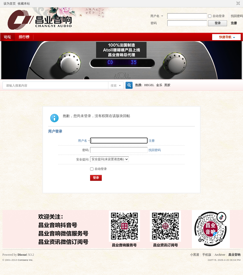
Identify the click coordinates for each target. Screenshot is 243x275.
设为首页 (10, 3)
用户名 (154, 16)
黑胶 (167, 85)
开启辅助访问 (233, 3)
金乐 (159, 85)
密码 (154, 23)
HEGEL (149, 85)
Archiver (219, 254)
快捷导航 (225, 37)
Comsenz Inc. (25, 259)
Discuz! (22, 254)
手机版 (206, 254)
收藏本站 (24, 3)
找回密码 (237, 16)
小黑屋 (194, 254)
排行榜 (24, 37)
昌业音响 (234, 254)
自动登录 (216, 16)
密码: (85, 150)
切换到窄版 (237, 3)
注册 (234, 23)
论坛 (7, 37)
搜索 (114, 85)
